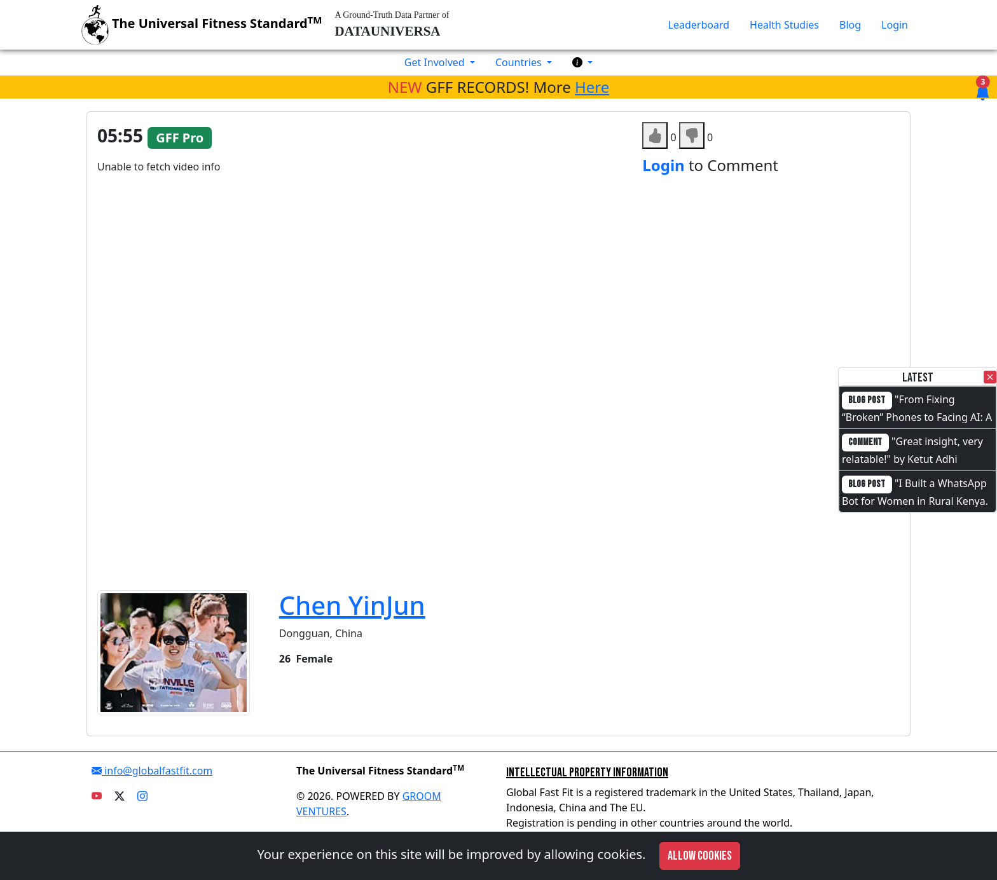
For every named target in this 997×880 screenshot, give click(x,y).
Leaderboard (698, 25)
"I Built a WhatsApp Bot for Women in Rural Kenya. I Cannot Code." (915, 499)
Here (592, 86)
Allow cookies (700, 855)
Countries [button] (519, 62)
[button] (582, 62)
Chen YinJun (352, 605)
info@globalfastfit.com (152, 771)
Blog (850, 25)
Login (894, 25)
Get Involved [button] (435, 62)
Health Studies (784, 25)
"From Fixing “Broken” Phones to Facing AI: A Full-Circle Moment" (917, 415)
